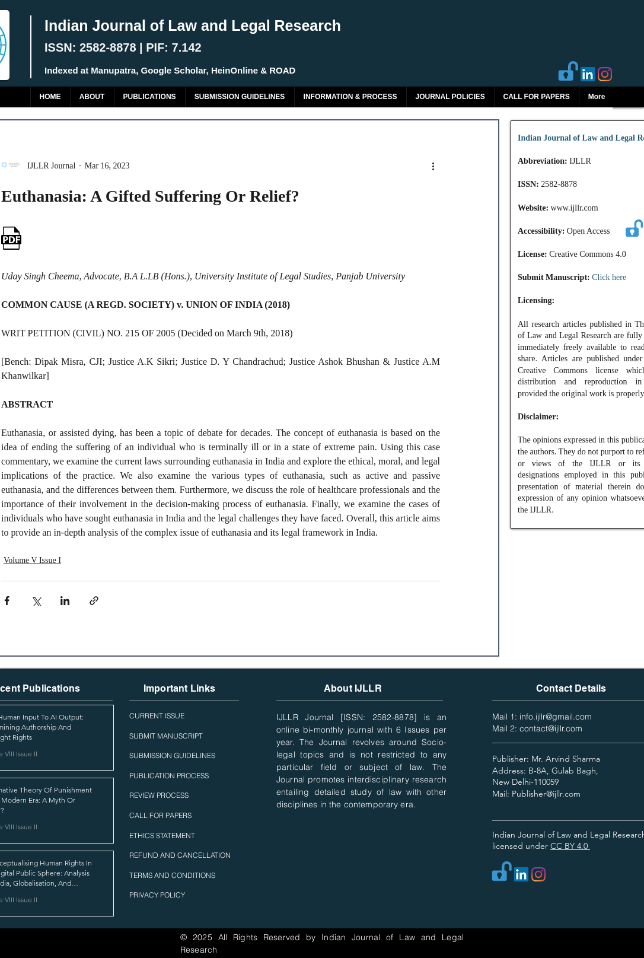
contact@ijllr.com (550, 728)
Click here (609, 277)
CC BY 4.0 (570, 846)
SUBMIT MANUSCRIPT (166, 735)
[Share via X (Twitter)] (36, 600)
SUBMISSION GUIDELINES (172, 755)
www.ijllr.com (574, 207)
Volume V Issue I (32, 560)
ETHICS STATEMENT (162, 835)
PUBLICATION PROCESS (169, 775)
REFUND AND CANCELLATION (180, 855)
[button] (149, 97)
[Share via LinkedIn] (65, 600)
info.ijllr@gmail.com (555, 716)
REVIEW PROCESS (159, 795)
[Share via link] (94, 600)
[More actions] (433, 165)
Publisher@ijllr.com (546, 793)
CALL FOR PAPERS (160, 815)
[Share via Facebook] (6, 600)
